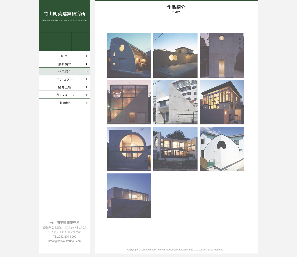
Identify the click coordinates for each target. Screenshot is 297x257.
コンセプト (64, 79)
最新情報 (64, 63)
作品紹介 (64, 71)
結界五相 (64, 86)
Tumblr (64, 102)
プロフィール (64, 94)
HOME (64, 56)
